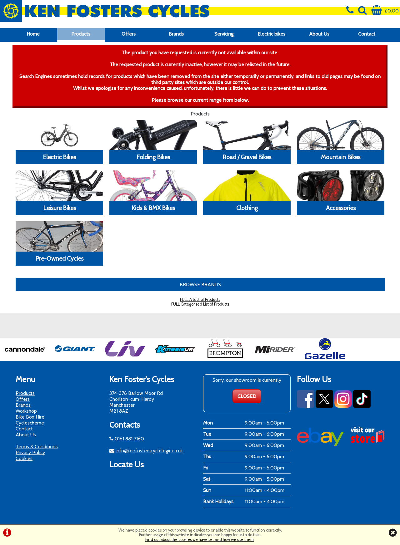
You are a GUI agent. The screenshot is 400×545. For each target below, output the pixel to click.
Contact (366, 34)
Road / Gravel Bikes (246, 157)
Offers (129, 34)
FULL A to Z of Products (200, 299)
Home (33, 34)
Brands (176, 34)
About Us (319, 34)
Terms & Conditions (37, 446)
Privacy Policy (30, 452)
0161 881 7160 (129, 439)
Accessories (341, 208)
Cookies (24, 458)
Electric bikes (271, 34)
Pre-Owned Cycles (59, 258)
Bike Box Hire (30, 417)
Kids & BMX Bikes (153, 208)
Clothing (247, 208)
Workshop (26, 411)
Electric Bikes (59, 157)
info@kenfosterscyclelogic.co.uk (149, 451)
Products (80, 34)
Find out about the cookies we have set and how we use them (199, 539)
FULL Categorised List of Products (200, 304)
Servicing (223, 34)
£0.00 (385, 11)
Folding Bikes (153, 157)
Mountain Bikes (340, 157)
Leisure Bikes (59, 208)
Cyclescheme (30, 423)
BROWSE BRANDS (200, 284)
